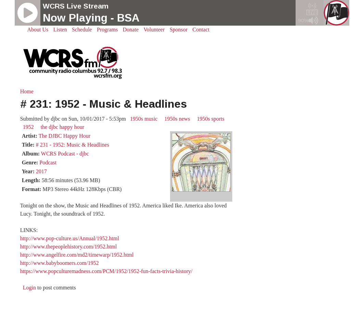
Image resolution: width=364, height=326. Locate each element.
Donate (131, 29)
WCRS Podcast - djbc (65, 154)
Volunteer (154, 29)
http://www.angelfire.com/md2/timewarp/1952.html (77, 255)
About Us (38, 29)
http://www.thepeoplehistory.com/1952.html (68, 246)
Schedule (82, 29)
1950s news (177, 119)
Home (27, 91)
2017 (41, 171)
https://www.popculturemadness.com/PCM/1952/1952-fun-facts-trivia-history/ (106, 271)
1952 (28, 127)
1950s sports (210, 119)
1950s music (143, 119)
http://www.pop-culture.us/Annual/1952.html (69, 238)
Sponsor (178, 29)
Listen (60, 29)
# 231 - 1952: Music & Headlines (72, 145)
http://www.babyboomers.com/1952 (59, 263)
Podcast (47, 162)
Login (29, 287)
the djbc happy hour (62, 127)
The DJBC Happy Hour (65, 136)
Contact (201, 29)
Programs (107, 29)
